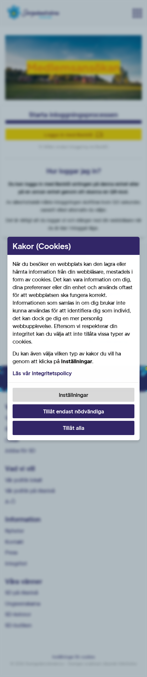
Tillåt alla (73, 427)
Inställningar (73, 394)
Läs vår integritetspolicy (42, 373)
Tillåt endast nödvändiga (73, 411)
